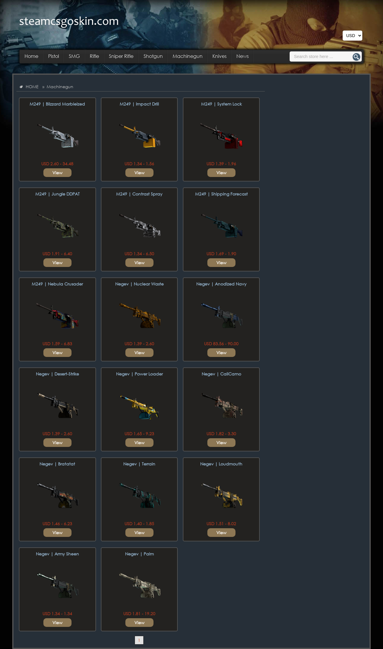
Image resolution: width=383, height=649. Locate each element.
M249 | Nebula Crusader (57, 283)
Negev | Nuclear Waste (139, 283)
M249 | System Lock (221, 103)
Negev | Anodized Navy (221, 283)
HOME (32, 86)
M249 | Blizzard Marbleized (57, 103)
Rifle (94, 56)
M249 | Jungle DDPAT (57, 193)
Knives (219, 56)
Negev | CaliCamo (221, 373)
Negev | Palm (139, 553)
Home (31, 56)
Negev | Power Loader (139, 373)
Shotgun (153, 56)
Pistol (53, 56)
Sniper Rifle (121, 56)
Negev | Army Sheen (57, 553)
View (57, 172)
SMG (74, 56)
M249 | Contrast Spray (139, 193)
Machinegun (188, 56)
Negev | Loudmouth (221, 463)
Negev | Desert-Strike (57, 373)
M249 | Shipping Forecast (221, 193)
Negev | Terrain (139, 463)
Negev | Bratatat (57, 463)
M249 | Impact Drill (139, 103)
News (242, 56)
